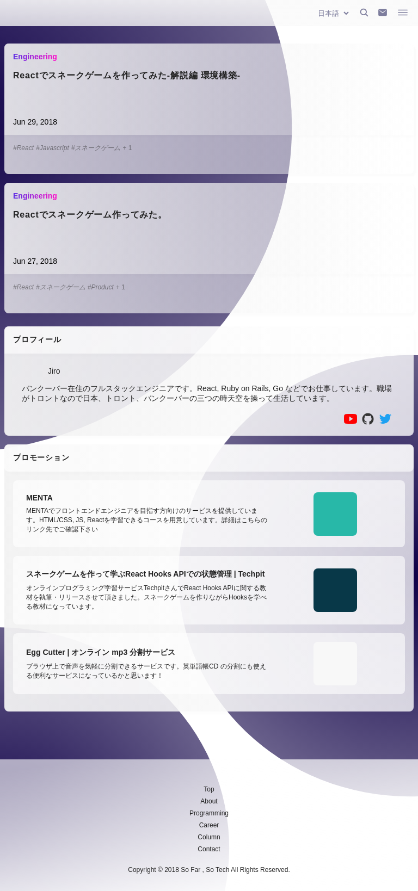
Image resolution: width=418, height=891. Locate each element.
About (208, 801)
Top (209, 789)
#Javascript (52, 148)
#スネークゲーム (96, 148)
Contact (209, 849)
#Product (101, 287)
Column (209, 837)
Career (209, 825)
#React (23, 148)
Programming (209, 813)
